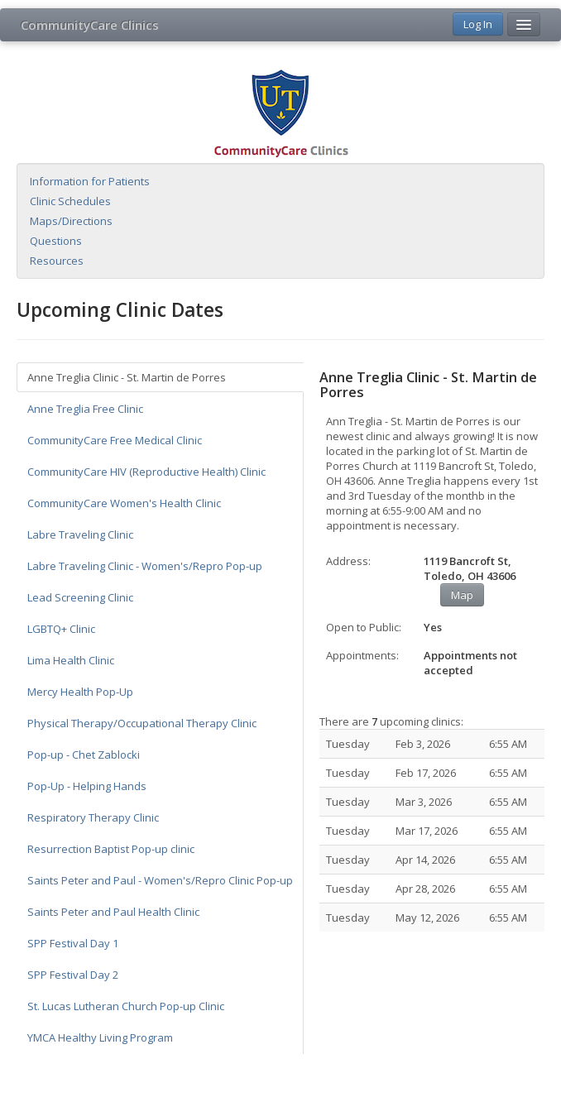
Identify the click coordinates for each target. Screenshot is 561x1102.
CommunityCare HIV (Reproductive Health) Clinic (146, 471)
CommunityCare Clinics (90, 25)
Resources (57, 260)
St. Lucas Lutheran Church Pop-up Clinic (125, 1006)
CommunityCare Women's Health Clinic (124, 503)
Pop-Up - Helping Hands (86, 786)
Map (462, 594)
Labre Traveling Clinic (80, 534)
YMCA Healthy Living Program (100, 1037)
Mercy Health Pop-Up (80, 691)
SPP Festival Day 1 (72, 943)
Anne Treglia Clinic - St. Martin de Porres (126, 377)
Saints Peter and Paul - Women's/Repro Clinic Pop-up (160, 880)
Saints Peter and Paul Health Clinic (113, 911)
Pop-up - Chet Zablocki (83, 754)
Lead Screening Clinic (80, 597)
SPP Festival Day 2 (72, 974)
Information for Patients (90, 181)
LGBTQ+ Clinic (61, 628)
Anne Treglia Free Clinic (85, 408)
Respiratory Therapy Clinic (93, 817)
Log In (477, 24)
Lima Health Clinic (70, 660)
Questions (56, 240)
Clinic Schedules (70, 201)
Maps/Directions (71, 220)
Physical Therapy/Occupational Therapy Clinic (142, 723)
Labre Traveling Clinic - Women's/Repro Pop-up (144, 565)
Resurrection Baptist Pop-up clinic (110, 848)
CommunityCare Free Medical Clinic (114, 440)
